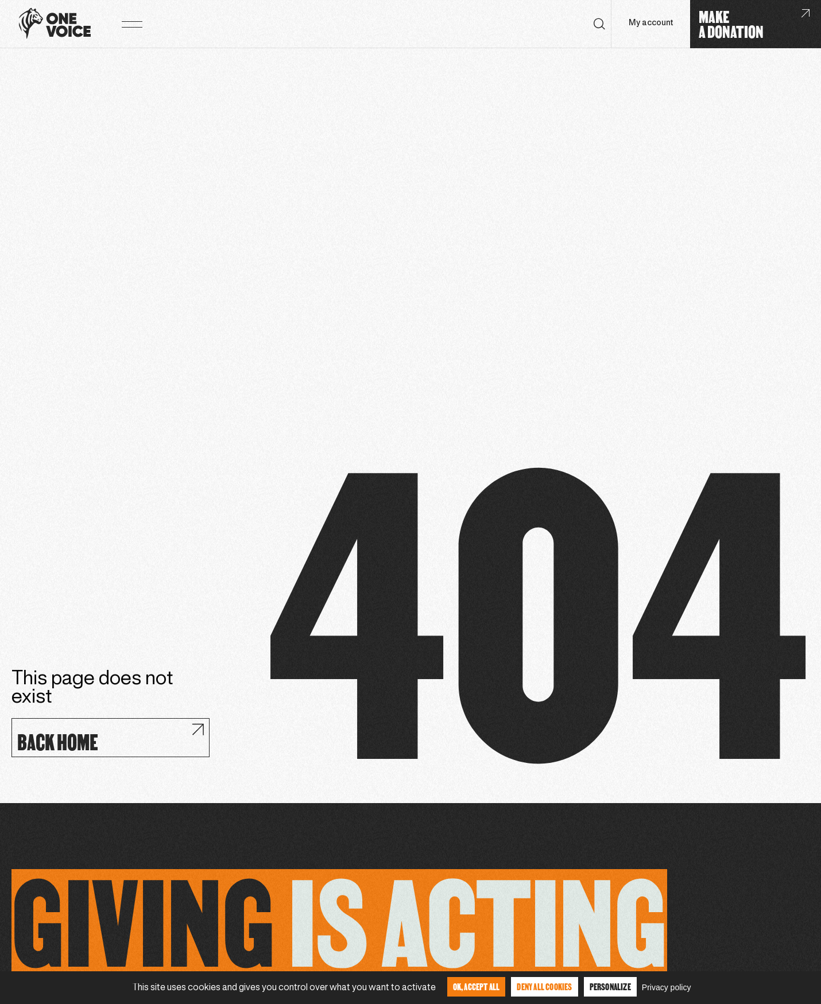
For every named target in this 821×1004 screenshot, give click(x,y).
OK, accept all (476, 986)
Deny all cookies (544, 986)
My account (651, 23)
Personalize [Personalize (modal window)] (610, 986)
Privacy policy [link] (666, 987)
